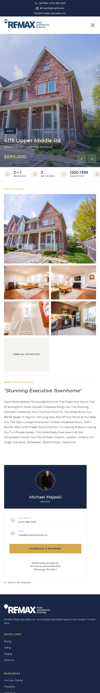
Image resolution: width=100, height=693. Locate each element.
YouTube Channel (13, 680)
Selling (7, 647)
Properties (9, 686)
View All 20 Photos (26, 354)
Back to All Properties (17, 582)
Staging (8, 653)
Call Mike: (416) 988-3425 (50, 3)
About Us (9, 660)
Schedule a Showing (45, 548)
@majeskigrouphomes (50, 8)
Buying (7, 641)
